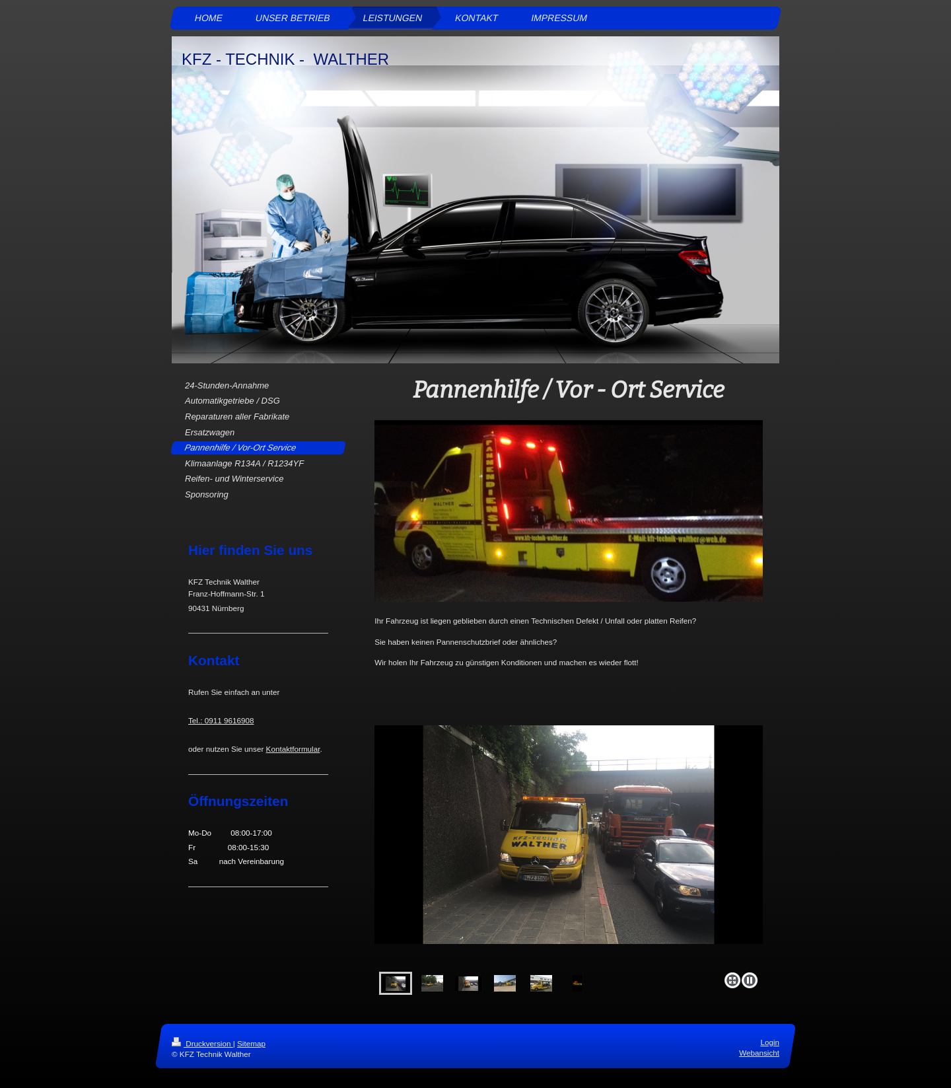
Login (769, 1042)
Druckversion (202, 1043)
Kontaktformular (293, 748)
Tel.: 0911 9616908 (221, 720)
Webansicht (759, 1053)
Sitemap (251, 1043)
